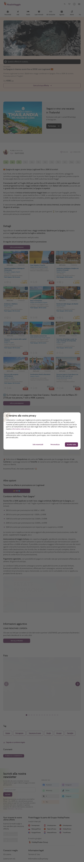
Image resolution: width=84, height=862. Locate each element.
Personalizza (55, 444)
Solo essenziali (38, 444)
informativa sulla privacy (21, 429)
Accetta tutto (71, 444)
